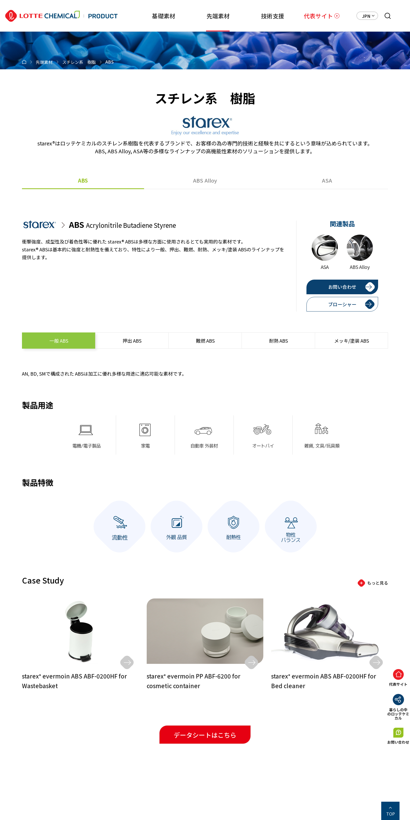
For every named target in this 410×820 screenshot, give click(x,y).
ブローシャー (342, 304)
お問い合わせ (342, 286)
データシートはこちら (205, 734)
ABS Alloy (205, 180)
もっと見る (377, 583)
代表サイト (318, 16)
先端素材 (206, 16)
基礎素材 (147, 16)
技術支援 (264, 16)
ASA (327, 180)
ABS (83, 180)
